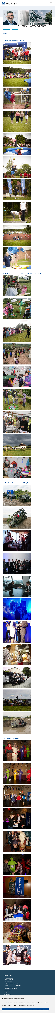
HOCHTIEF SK (9, 979)
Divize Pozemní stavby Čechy (13, 983)
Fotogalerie (15, 29)
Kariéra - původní (6, 29)
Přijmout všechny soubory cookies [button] (11, 1009)
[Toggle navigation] (51, 2)
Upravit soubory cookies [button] (42, 1009)
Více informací (30, 1005)
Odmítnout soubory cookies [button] (27, 1009)
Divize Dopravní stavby (11, 987)
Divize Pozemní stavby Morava (13, 985)
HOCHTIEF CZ (9, 978)
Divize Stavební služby (11, 988)
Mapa (7, 992)
